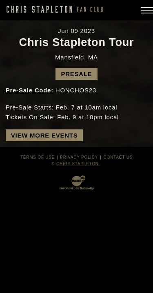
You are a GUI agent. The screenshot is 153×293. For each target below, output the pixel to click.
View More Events (44, 135)
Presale (76, 73)
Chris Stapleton (78, 164)
